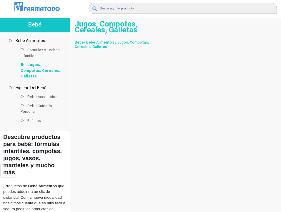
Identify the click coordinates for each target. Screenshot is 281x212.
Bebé (79, 42)
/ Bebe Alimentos (99, 42)
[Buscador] (176, 8)
